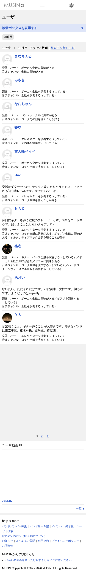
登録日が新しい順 (63, 48)
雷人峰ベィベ (24, 151)
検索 (10, 531)
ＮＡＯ (19, 208)
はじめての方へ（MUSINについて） (24, 536)
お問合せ (7, 545)
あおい (19, 277)
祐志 (17, 246)
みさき (19, 80)
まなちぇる (23, 56)
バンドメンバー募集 (14, 526)
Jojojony (7, 500)
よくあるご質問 (25, 540)
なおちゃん (23, 104)
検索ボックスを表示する (43, 28)
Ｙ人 (17, 315)
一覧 (79, 508)
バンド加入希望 (39, 526)
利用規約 (43, 540)
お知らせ (7, 540)
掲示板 (69, 526)
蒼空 (17, 127)
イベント (57, 526)
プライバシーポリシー (65, 540)
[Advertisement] (43, 389)
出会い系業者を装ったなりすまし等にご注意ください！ (40, 560)
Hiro (17, 175)
